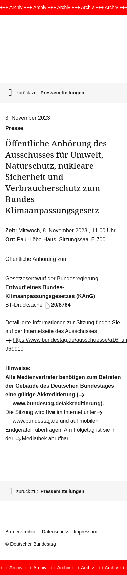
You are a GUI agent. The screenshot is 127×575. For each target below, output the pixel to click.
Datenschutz (55, 532)
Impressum (85, 532)
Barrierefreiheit (21, 532)
